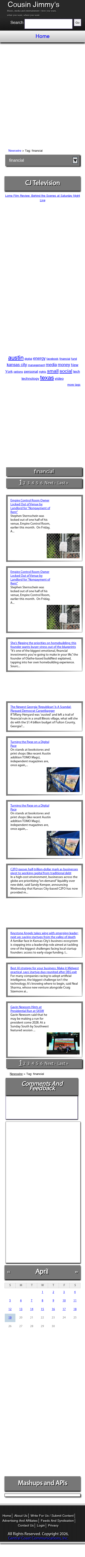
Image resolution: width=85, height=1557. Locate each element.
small (53, 371)
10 (64, 1300)
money (64, 364)
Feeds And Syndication (57, 1520)
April (41, 1271)
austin (16, 357)
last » (63, 483)
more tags (73, 384)
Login (41, 1525)
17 (64, 1309)
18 (75, 1309)
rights (42, 371)
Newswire (14, 151)
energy (39, 358)
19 (10, 1317)
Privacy (53, 1525)
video (59, 378)
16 (53, 1309)
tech (76, 371)
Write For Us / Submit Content (52, 1515)
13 (20, 1309)
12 (10, 1309)
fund (74, 358)
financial (16, 160)
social (66, 371)
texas (47, 377)
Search (16, 22)
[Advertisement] (42, 96)
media (51, 364)
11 (75, 1300)
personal (31, 371)
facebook (52, 358)
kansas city (17, 364)
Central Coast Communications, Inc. (38, 1538)
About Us (20, 1515)
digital (28, 358)
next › (50, 483)
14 (31, 1309)
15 (42, 1309)
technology (30, 378)
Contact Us (26, 1525)
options (18, 371)
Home (43, 36)
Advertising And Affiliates (20, 1520)
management (36, 365)
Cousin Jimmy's (34, 4)
